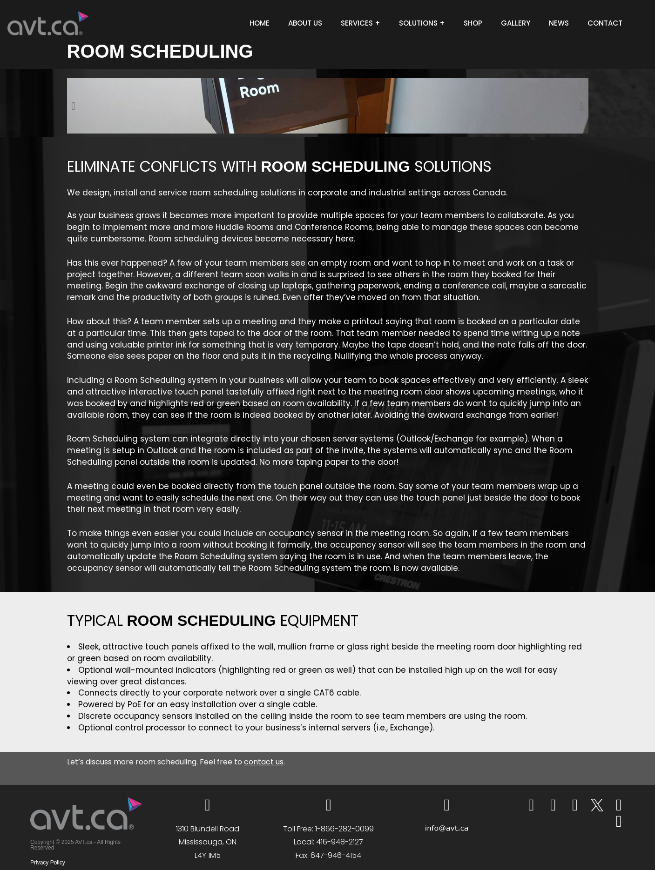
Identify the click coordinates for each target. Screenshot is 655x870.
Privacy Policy (47, 862)
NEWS (559, 23)
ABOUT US (305, 23)
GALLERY (515, 23)
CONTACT (604, 23)
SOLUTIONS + (422, 23)
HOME (260, 23)
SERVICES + (360, 23)
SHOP (473, 23)
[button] (74, 106)
